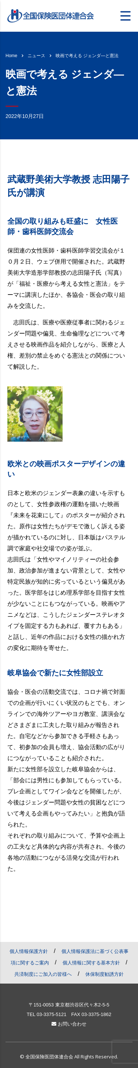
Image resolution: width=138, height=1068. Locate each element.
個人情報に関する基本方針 (91, 963)
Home (11, 55)
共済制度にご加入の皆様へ (43, 974)
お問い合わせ (69, 1024)
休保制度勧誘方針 (104, 974)
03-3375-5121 (51, 1014)
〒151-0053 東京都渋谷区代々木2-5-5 (69, 1005)
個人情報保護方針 (29, 951)
